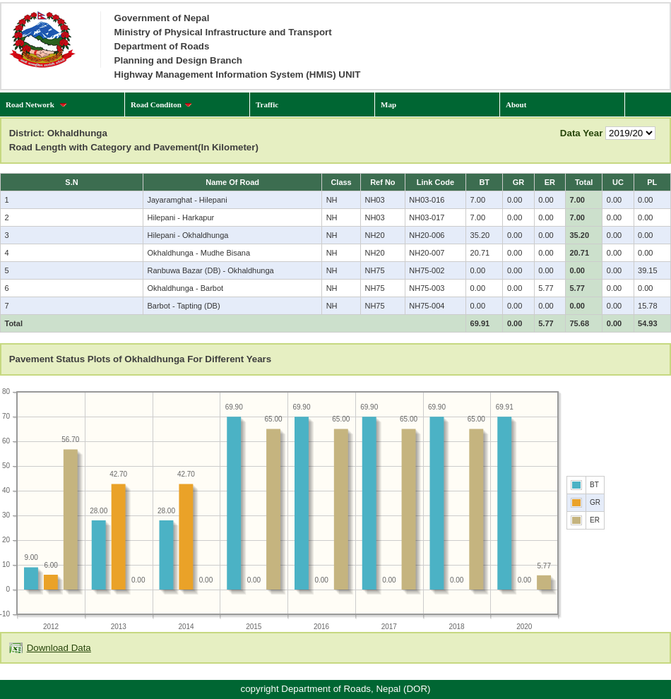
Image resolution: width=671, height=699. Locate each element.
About (516, 104)
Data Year (581, 133)
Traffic (267, 104)
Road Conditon (161, 104)
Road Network (36, 104)
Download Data (59, 648)
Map (388, 104)
